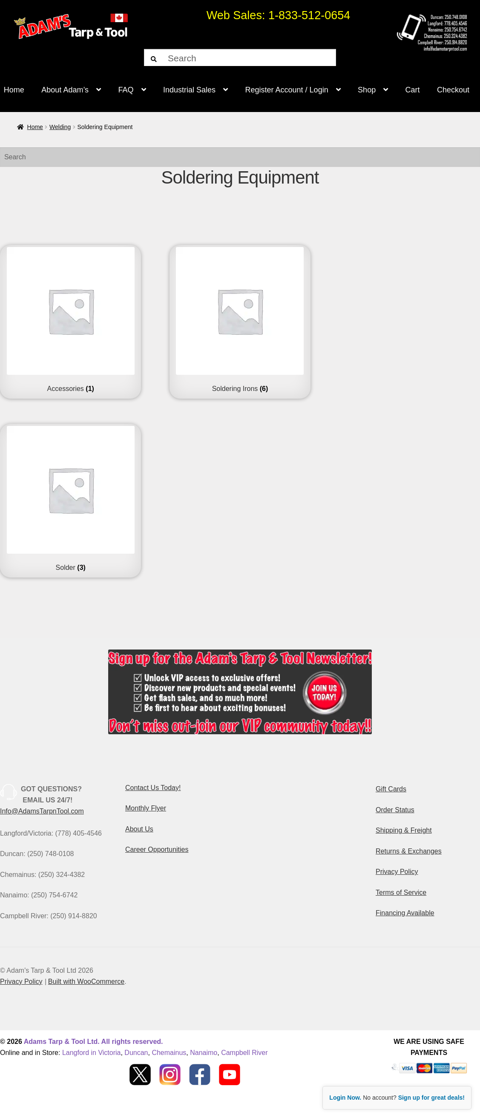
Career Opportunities (157, 849)
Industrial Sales (189, 90)
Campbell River (244, 1052)
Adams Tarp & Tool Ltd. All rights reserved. (93, 1041)
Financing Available (405, 913)
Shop (367, 90)
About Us (139, 829)
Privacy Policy (397, 871)
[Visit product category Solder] (70, 499)
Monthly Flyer (145, 808)
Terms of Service (401, 892)
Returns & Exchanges (409, 851)
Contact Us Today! (153, 787)
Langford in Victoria (91, 1052)
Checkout (453, 90)
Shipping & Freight (404, 830)
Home (35, 127)
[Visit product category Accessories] (70, 320)
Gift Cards (391, 789)
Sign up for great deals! (431, 1097)
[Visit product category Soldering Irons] (240, 320)
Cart (412, 90)
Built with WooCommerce (86, 981)
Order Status (395, 809)
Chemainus (169, 1052)
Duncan (136, 1052)
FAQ (126, 90)
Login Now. (345, 1097)
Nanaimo (203, 1052)
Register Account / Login (286, 90)
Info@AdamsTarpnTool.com (42, 811)
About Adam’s (65, 90)
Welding (60, 127)
